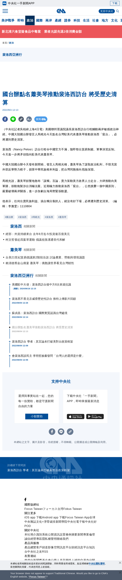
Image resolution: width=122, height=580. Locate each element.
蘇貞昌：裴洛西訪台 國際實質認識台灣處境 (39, 313)
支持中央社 (106, 11)
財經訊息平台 (80, 547)
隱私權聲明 (49, 538)
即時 (20, 20)
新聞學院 (61, 521)
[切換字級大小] (29, 119)
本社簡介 (30, 534)
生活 (86, 20)
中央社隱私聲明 (97, 563)
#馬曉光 (36, 217)
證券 (67, 20)
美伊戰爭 (7, 20)
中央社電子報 (76, 521)
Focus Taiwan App (77, 517)
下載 (114, 3)
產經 (58, 20)
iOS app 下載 (33, 517)
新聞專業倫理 (86, 534)
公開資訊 (54, 534)
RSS (45, 551)
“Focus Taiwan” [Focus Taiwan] (37, 576)
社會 (95, 20)
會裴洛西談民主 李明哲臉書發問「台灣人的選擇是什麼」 (48, 355)
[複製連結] (21, 119)
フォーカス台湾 (53, 508)
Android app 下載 (53, 517)
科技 (77, 20)
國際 (39, 20)
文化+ (40, 521)
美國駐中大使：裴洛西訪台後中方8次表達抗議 (41, 284)
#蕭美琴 (62, 217)
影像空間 (54, 547)
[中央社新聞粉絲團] (25, 500)
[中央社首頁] (61, 11)
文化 (114, 20)
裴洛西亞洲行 (22, 275)
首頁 (4, 43)
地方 (105, 20)
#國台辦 (9, 217)
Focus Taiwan (33, 508)
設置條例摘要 (68, 534)
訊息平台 (65, 547)
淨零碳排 (50, 521)
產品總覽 (30, 547)
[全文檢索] (118, 11)
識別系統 (42, 534)
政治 (30, 20)
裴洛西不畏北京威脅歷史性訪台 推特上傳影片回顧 (44, 298)
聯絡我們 (62, 538)
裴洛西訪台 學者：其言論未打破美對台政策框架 (42, 341)
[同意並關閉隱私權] (120, 563)
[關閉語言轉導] (120, 573)
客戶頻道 (42, 547)
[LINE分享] (13, 119)
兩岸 (48, 20)
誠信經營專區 (33, 538)
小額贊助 (37, 416)
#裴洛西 (22, 217)
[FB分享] (5, 119)
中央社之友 (34, 551)
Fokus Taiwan (72, 508)
